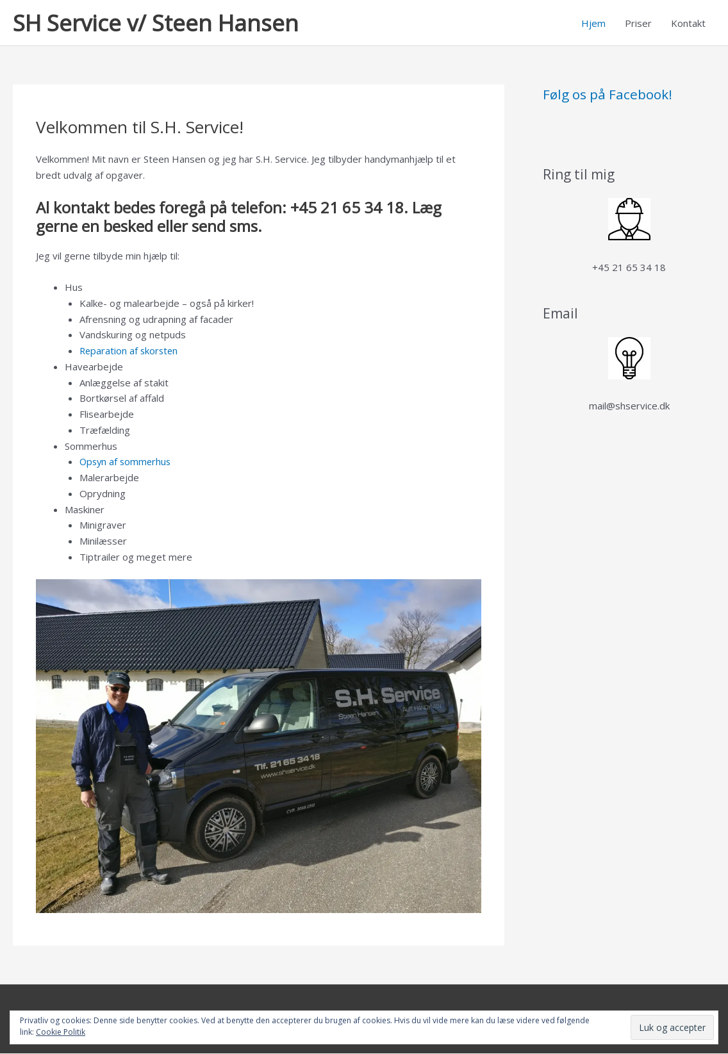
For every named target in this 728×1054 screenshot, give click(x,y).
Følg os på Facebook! (607, 95)
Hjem (593, 23)
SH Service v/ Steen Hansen (156, 23)
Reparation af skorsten (130, 351)
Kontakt (688, 23)
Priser (638, 23)
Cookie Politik (60, 1031)
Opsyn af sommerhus (126, 462)
